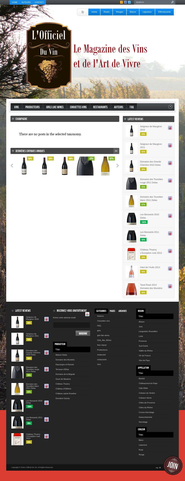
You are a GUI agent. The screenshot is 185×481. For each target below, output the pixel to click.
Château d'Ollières (63, 389)
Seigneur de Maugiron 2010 (151, 128)
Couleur (141, 429)
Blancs (133, 12)
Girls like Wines (55, 107)
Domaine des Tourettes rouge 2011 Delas (151, 181)
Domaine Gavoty (63, 398)
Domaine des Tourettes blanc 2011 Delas (151, 198)
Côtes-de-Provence (147, 403)
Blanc (141, 440)
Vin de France (144, 355)
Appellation (143, 368)
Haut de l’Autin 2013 (150, 267)
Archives (123, 311)
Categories (101, 311)
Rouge (141, 455)
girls (99, 330)
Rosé (141, 450)
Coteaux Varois (145, 398)
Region (141, 311)
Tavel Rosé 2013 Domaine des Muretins (151, 286)
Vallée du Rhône (146, 351)
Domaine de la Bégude (65, 374)
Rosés (106, 12)
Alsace (141, 322)
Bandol (142, 378)
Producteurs (32, 107)
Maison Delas (61, 355)
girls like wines (103, 335)
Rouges (119, 12)
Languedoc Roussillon (148, 331)
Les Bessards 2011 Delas (149, 234)
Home (14, 2)
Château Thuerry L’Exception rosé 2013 (151, 251)
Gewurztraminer (145, 417)
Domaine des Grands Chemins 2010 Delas (150, 163)
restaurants (100, 107)
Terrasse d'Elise (62, 369)
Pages (112, 311)
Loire (141, 336)
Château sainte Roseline (66, 393)
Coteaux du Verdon (147, 393)
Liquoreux (147, 12)
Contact (39, 2)
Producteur (60, 344)
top (157, 468)
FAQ (132, 107)
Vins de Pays (144, 360)
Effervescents (164, 12)
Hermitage (143, 422)
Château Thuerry (63, 384)
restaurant (101, 355)
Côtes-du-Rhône (146, 407)
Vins (16, 107)
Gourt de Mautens (63, 379)
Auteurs (26, 2)
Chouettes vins (78, 107)
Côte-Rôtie (143, 388)
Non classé (101, 345)
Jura (140, 326)
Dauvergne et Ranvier (65, 364)
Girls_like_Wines (104, 340)
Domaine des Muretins (65, 360)
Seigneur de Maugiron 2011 (151, 146)
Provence (143, 341)
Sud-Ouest (143, 346)
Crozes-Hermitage (146, 412)
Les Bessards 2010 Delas (149, 216)
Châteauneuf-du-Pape (148, 383)
